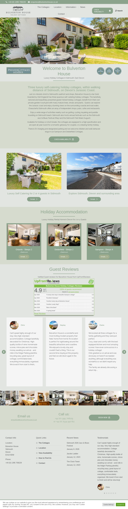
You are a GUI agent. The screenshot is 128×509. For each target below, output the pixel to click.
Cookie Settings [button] (108, 504)
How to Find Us (45, 458)
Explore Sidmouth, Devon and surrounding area (94, 193)
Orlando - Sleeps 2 (24, 249)
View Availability (45, 453)
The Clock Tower (73, 461)
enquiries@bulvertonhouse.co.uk (43, 2)
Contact (42, 463)
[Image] (34, 171)
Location (42, 448)
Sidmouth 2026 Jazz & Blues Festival (78, 444)
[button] (4, 352)
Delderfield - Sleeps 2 (64, 249)
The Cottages (44, 443)
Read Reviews (40, 314)
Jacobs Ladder (72, 454)
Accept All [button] (120, 504)
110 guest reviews (73, 292)
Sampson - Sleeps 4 (104, 249)
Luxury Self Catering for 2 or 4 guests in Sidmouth (34, 193)
